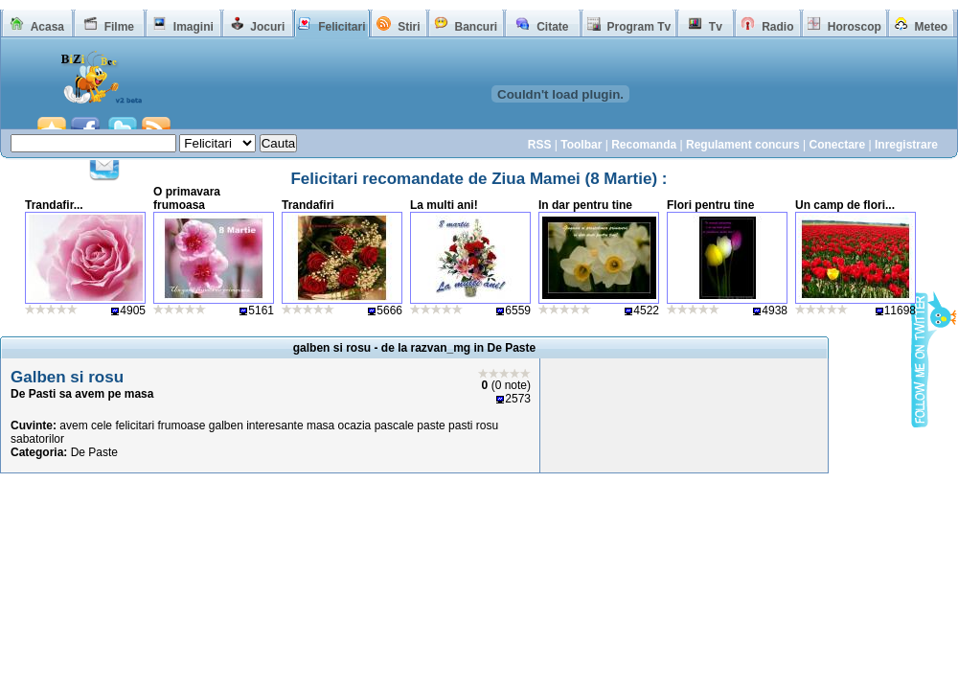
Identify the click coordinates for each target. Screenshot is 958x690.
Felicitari (341, 27)
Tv (715, 27)
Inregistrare (906, 144)
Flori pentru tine (710, 205)
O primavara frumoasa (186, 198)
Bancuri (475, 27)
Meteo (931, 27)
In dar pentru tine (585, 205)
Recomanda (643, 144)
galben (226, 425)
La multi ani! (444, 205)
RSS (540, 144)
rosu (487, 425)
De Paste (94, 452)
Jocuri (267, 27)
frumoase (181, 425)
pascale (394, 425)
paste (431, 425)
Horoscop (854, 27)
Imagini (193, 27)
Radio (777, 27)
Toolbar (581, 144)
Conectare (837, 144)
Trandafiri (308, 205)
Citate (552, 27)
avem (73, 425)
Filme (119, 27)
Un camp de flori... (845, 205)
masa (320, 425)
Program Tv (638, 27)
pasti (460, 425)
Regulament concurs (743, 144)
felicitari (134, 425)
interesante (274, 425)
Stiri (409, 27)
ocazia (355, 425)
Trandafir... (54, 205)
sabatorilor (37, 439)
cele (101, 425)
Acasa (47, 27)
